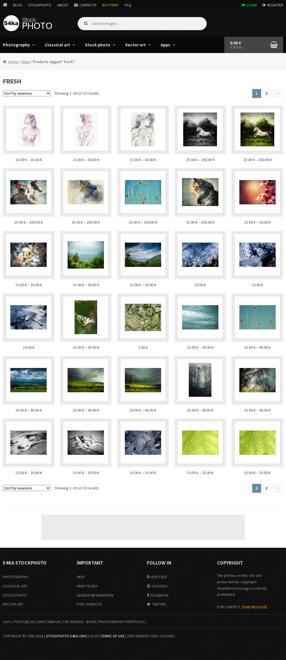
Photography (15, 576)
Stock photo (97, 44)
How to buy (87, 586)
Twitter (159, 604)
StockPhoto (39, 5)
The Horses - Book (79, 621)
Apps (165, 44)
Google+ (160, 586)
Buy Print (110, 5)
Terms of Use (113, 636)
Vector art (135, 44)
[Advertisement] (143, 527)
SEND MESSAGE (254, 606)
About (62, 5)
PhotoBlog (24, 621)
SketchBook (48, 621)
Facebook (160, 595)
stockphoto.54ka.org (66, 636)
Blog (17, 5)
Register (275, 5)
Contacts (88, 5)
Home (13, 61)
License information (95, 595)
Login (252, 5)
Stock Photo (15, 595)
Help (81, 576)
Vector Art (13, 604)
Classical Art (15, 586)
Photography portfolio (121, 621)
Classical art (57, 44)
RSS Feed (159, 576)
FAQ (128, 5)
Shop (25, 61)
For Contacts (89, 604)
